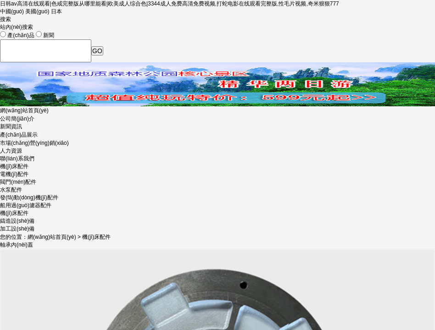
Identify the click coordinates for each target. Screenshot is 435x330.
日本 (56, 11)
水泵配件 (11, 190)
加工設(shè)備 (17, 229)
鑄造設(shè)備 (17, 221)
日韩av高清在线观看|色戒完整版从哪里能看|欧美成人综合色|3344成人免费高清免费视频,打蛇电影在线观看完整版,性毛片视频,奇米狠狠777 (169, 3)
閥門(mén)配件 (18, 182)
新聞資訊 (11, 126)
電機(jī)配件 (14, 174)
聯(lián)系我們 (17, 158)
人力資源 (11, 151)
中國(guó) (12, 11)
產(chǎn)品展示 (19, 135)
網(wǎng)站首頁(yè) (24, 110)
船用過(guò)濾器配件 (25, 205)
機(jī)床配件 (14, 213)
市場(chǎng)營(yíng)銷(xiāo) (34, 143)
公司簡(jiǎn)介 (17, 119)
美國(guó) (37, 11)
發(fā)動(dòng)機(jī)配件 (29, 197)
